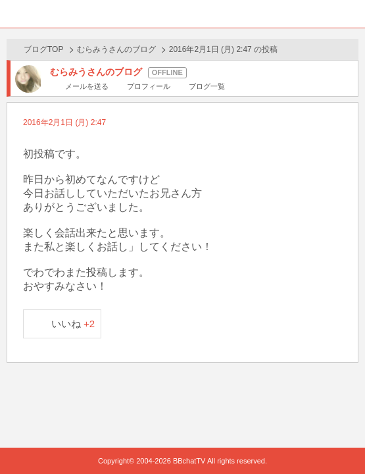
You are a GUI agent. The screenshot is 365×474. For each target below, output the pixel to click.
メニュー (351, 14)
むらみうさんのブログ (116, 49)
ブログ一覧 (207, 86)
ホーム (14, 14)
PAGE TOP (341, 438)
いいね (73, 323)
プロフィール (148, 86)
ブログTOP (43, 49)
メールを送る (87, 86)
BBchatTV (183, 14)
